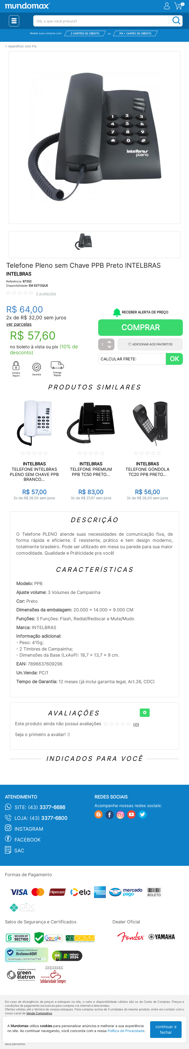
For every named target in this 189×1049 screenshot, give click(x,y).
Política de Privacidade (126, 1031)
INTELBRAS (18, 274)
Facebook (28, 840)
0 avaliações (46, 293)
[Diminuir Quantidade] (109, 347)
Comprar (140, 327)
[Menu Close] (14, 21)
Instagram (29, 829)
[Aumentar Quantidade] (109, 342)
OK (174, 359)
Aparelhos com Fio (22, 46)
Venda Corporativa (39, 1013)
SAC (19, 851)
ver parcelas (19, 324)
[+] (145, 713)
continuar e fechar (166, 1029)
